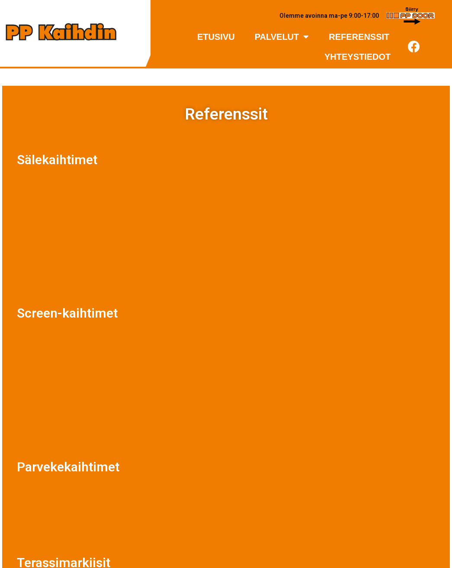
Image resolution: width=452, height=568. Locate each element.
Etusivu (216, 37)
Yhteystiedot (357, 57)
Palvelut (282, 36)
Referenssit (359, 37)
